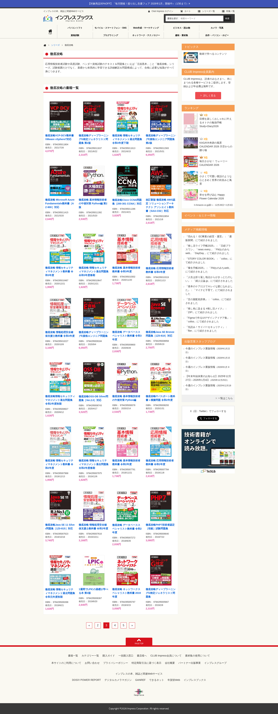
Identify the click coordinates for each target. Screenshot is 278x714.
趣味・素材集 (181, 35)
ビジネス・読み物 (181, 28)
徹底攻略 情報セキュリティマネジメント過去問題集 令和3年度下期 (127, 139)
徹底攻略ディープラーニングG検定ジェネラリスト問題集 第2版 (94, 139)
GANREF (140, 679)
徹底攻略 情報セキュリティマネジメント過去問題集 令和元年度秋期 (60, 593)
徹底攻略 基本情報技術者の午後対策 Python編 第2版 (93, 203)
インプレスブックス (195, 679)
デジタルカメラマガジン (118, 679)
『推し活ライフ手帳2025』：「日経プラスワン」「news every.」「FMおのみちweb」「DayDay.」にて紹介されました (208, 249)
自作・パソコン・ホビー (217, 35)
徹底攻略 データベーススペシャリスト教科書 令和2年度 (127, 529)
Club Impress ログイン (162, 11)
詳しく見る (209, 95)
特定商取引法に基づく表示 (146, 662)
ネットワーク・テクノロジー (146, 35)
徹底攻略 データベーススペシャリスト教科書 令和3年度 (127, 336)
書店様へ (142, 655)
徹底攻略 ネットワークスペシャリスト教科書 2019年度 (126, 593)
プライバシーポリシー (115, 662)
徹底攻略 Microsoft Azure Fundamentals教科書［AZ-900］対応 (59, 203)
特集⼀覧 (230, 11)
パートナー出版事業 (189, 662)
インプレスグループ (215, 662)
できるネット (156, 679)
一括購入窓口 (125, 655)
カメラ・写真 (217, 28)
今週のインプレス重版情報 (200, 348)
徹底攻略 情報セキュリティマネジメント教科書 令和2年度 (59, 464)
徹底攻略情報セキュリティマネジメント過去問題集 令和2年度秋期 (60, 400)
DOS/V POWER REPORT (86, 679)
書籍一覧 (73, 655)
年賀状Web (174, 679)
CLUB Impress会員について (165, 655)
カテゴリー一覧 (90, 655)
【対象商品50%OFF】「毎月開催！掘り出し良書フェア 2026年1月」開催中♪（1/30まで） (139, 3)
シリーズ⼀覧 (208, 11)
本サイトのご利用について (66, 662)
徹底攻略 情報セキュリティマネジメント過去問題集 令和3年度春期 (94, 271)
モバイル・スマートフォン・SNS (110, 28)
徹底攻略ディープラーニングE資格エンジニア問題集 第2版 (161, 139)
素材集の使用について (197, 655)
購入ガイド (108, 655)
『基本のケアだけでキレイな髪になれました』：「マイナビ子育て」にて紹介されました (209, 290)
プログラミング (110, 35)
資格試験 (75, 35)
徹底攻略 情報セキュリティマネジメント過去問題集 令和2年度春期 (94, 464)
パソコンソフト (75, 28)
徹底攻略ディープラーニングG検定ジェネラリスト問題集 (161, 593)
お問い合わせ (92, 662)
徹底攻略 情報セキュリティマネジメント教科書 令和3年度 (59, 271)
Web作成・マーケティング (146, 28)
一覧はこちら (225, 398)
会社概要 (170, 662)
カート (187, 11)
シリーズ (55, 45)
